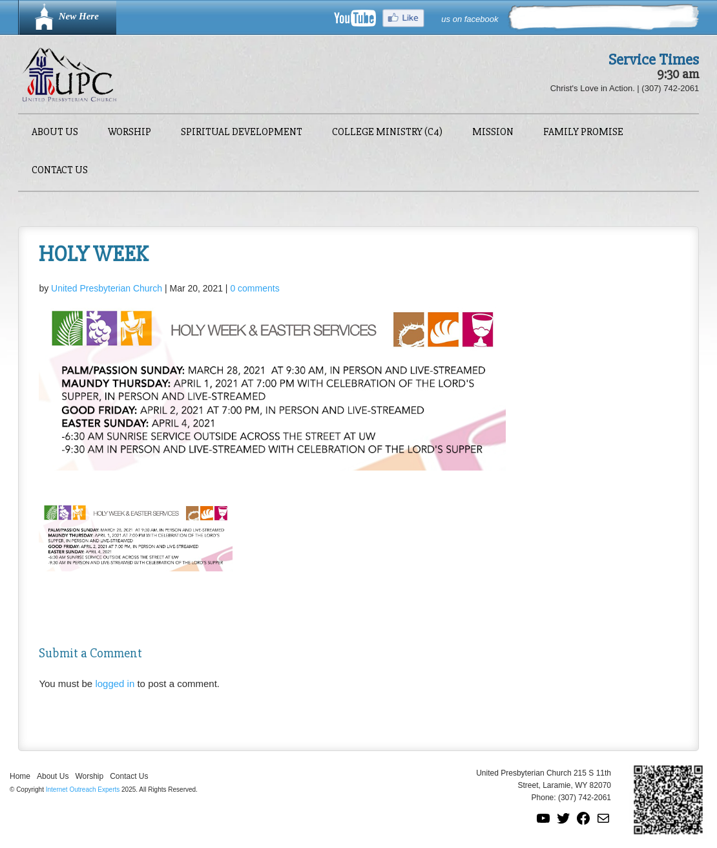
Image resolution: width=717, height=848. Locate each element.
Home (20, 776)
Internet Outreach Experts (83, 789)
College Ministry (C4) (387, 132)
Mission (493, 132)
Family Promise (583, 132)
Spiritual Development (241, 132)
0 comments (254, 288)
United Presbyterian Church (106, 288)
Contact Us (60, 170)
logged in (114, 683)
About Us (55, 132)
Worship (129, 132)
